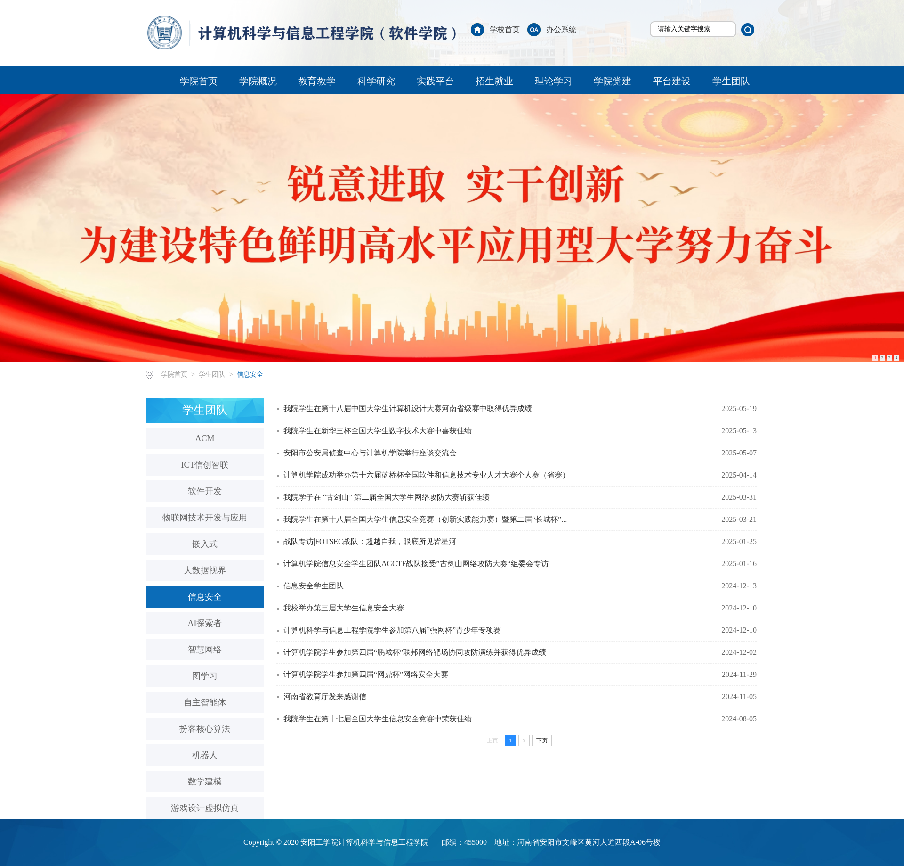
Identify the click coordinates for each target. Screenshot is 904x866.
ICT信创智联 (205, 465)
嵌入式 (205, 544)
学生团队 (731, 81)
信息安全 (250, 374)
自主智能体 (205, 702)
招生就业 (494, 81)
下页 (542, 740)
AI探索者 (205, 623)
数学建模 (205, 781)
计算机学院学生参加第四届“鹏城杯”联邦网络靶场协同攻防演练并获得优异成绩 (414, 652)
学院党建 (612, 81)
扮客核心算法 (204, 729)
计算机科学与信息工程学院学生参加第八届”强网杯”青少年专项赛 (392, 630)
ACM (204, 438)
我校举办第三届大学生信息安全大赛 (343, 608)
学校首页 (505, 29)
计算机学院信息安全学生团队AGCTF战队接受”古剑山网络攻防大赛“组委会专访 (416, 564)
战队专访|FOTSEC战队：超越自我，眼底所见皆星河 (369, 541)
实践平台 (435, 81)
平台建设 (672, 81)
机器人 (205, 755)
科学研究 (376, 81)
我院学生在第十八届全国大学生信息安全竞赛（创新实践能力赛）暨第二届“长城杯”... (425, 519)
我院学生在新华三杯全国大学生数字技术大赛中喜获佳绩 (377, 431)
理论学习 (554, 81)
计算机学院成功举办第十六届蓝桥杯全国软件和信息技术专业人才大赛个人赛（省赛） (426, 475)
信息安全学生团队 (313, 586)
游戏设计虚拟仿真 (205, 808)
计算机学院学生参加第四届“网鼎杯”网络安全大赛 (365, 674)
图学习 (205, 676)
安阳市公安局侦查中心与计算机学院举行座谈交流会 (370, 453)
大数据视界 (205, 570)
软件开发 (205, 491)
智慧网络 (205, 649)
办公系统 (561, 29)
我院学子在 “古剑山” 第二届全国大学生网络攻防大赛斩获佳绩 (386, 497)
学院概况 (258, 81)
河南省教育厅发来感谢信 (324, 697)
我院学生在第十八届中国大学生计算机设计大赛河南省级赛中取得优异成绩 (407, 408)
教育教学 (317, 81)
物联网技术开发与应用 (204, 517)
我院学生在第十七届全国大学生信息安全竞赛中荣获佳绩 (377, 719)
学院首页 (199, 81)
